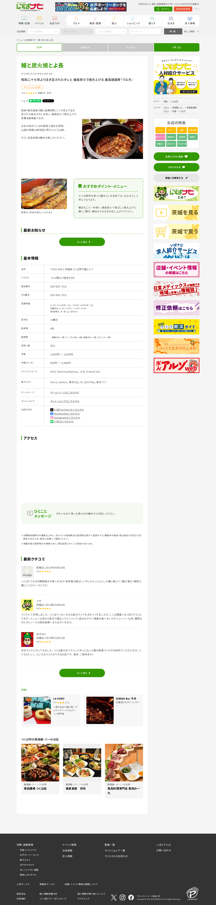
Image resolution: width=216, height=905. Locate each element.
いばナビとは (163, 844)
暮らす (152, 23)
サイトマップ (83, 898)
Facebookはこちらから (67, 413)
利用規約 (21, 898)
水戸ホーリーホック (29, 854)
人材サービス (23, 884)
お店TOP (55, 23)
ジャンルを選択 (104, 31)
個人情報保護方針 (48, 893)
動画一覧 (110, 844)
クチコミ (176, 47)
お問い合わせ (163, 850)
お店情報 (67, 850)
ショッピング (133, 23)
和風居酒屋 (192, 107)
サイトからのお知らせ (116, 856)
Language (191, 8)
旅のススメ (25, 859)
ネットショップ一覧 (115, 850)
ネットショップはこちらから (65, 401)
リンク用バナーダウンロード (52, 898)
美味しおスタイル (28, 874)
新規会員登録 (173, 8)
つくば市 (174, 101)
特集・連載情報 (25, 844)
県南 (166, 101)
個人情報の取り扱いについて (92, 893)
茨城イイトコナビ (28, 849)
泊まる (171, 23)
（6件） (49, 92)
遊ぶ (114, 23)
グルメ (76, 23)
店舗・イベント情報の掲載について (81, 884)
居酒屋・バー (178, 107)
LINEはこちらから (64, 421)
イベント (39, 23)
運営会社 (21, 893)
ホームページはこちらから (64, 392)
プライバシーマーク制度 (147, 896)
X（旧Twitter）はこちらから (69, 409)
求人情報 (190, 23)
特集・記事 (24, 23)
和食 (175, 111)
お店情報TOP (30, 40)
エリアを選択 (36, 31)
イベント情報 (69, 844)
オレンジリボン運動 (29, 869)
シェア (24, 101)
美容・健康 (95, 23)
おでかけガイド (27, 864)
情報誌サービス (47, 884)
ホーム (19, 40)
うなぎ (182, 111)
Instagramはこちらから (67, 417)
